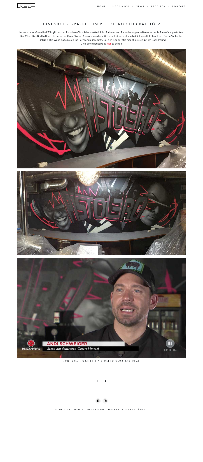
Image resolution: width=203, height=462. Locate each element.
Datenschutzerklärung (128, 409)
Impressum (96, 409)
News (140, 6)
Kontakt (179, 6)
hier (109, 43)
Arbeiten (158, 6)
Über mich (121, 6)
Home (101, 6)
